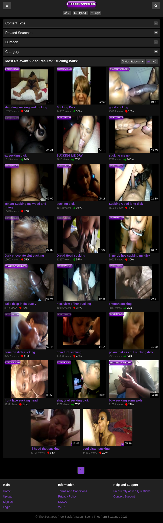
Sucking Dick (66, 107)
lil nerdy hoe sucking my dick (129, 255)
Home (7, 491)
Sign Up (80, 12)
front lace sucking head (21, 400)
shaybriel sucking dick (73, 400)
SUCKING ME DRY (70, 155)
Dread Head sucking (71, 255)
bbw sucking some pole (125, 400)
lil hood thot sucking (45, 448)
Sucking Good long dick (126, 203)
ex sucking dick (15, 155)
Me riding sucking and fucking (25, 107)
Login (95, 12)
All (148, 61)
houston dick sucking (19, 352)
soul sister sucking (96, 448)
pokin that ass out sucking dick (131, 352)
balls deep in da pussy (20, 303)
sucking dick (66, 203)
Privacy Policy (67, 496)
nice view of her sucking (74, 303)
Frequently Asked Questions (131, 491)
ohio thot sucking (69, 352)
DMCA (62, 501)
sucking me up (119, 155)
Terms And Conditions (72, 491)
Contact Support (124, 496)
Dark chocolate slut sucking (24, 255)
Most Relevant (133, 61)
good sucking (118, 107)
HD (154, 61)
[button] (67, 13)
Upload (7, 496)
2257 (61, 507)
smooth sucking (120, 303)
